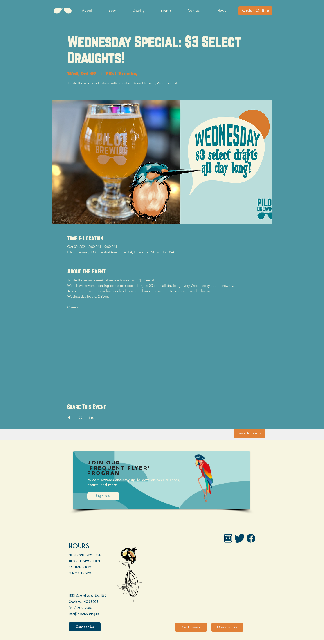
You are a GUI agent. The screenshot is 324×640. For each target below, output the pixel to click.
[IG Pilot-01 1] (228, 538)
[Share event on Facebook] (69, 417)
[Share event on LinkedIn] (91, 417)
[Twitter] (239, 538)
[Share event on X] (80, 417)
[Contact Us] (85, 626)
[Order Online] (255, 10)
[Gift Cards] (191, 627)
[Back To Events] (250, 433)
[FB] (251, 538)
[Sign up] (103, 496)
